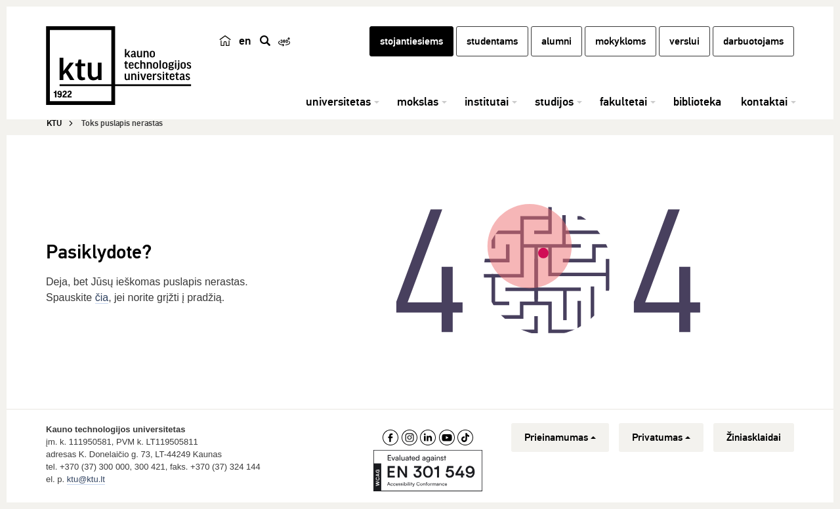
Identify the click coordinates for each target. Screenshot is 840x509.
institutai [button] (487, 101)
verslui (684, 41)
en (245, 40)
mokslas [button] (417, 101)
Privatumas (661, 437)
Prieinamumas (560, 437)
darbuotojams (753, 41)
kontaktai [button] (764, 101)
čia (101, 297)
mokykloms (620, 41)
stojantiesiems (411, 41)
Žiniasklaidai (753, 437)
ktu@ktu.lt (86, 479)
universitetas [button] (338, 101)
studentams (492, 41)
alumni (556, 41)
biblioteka (697, 101)
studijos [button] (554, 101)
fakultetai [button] (623, 101)
